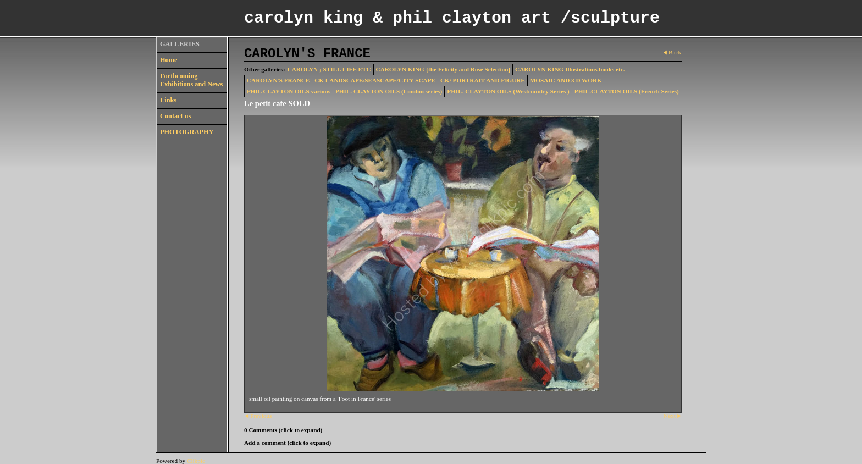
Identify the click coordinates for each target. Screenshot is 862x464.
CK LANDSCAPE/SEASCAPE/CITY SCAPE (374, 80)
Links (168, 100)
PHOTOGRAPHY (187, 132)
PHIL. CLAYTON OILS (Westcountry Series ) (508, 91)
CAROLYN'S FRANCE (278, 80)
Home (168, 60)
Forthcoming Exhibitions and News (191, 80)
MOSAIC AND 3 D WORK (566, 80)
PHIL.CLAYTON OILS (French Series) (626, 91)
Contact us (175, 116)
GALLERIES (180, 44)
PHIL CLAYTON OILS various (288, 91)
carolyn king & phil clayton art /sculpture (452, 18)
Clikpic (196, 460)
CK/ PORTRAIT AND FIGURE (482, 80)
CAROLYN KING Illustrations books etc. (570, 69)
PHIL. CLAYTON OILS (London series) (388, 91)
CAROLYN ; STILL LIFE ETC (329, 69)
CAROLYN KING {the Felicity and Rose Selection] (443, 69)
